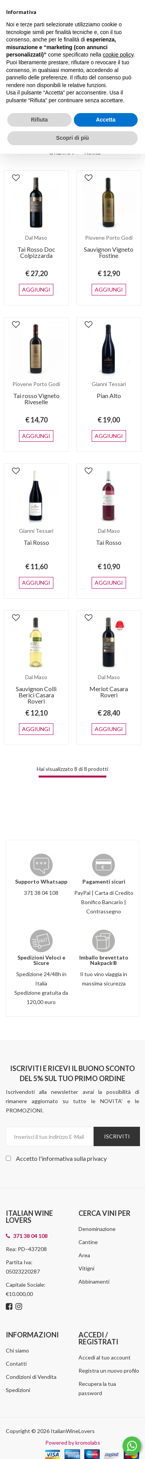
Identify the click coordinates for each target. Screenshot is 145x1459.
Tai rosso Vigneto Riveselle (36, 392)
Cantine (88, 1217)
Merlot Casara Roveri (108, 673)
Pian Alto (109, 389)
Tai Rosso (36, 530)
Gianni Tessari (109, 377)
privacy (97, 1133)
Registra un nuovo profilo (108, 1345)
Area (84, 1230)
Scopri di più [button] (72, 138)
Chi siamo (17, 1325)
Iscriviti (117, 1111)
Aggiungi (36, 283)
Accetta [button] (106, 120)
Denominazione (97, 1204)
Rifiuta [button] (39, 120)
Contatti (16, 1338)
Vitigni (86, 1243)
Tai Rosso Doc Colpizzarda (36, 252)
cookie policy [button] (118, 54)
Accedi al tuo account (104, 1332)
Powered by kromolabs (72, 1417)
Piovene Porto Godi (109, 237)
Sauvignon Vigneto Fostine (108, 252)
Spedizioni (18, 1365)
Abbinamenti (93, 1256)
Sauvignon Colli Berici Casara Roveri (36, 676)
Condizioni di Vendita (31, 1352)
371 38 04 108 (41, 868)
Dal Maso (36, 237)
